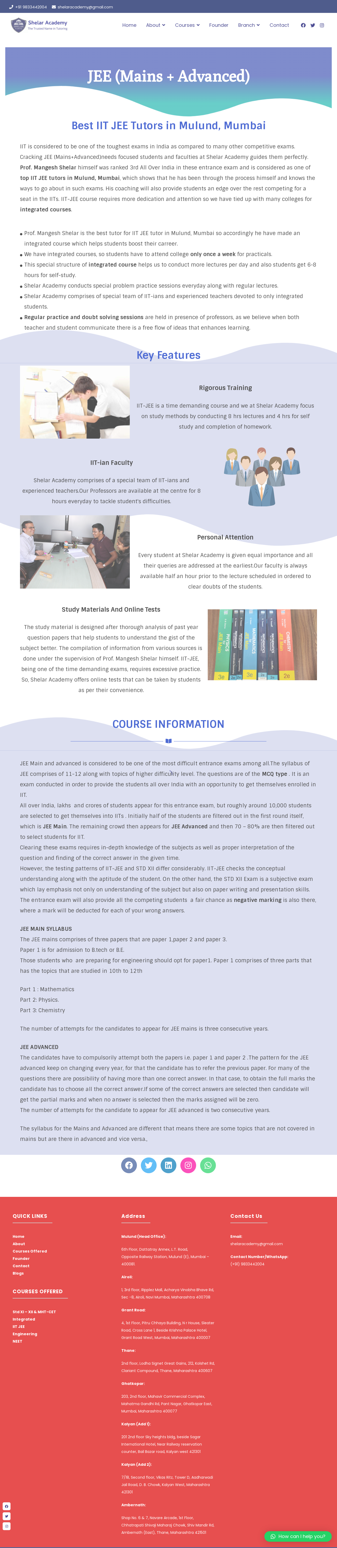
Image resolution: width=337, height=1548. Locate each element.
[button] (298, 1536)
